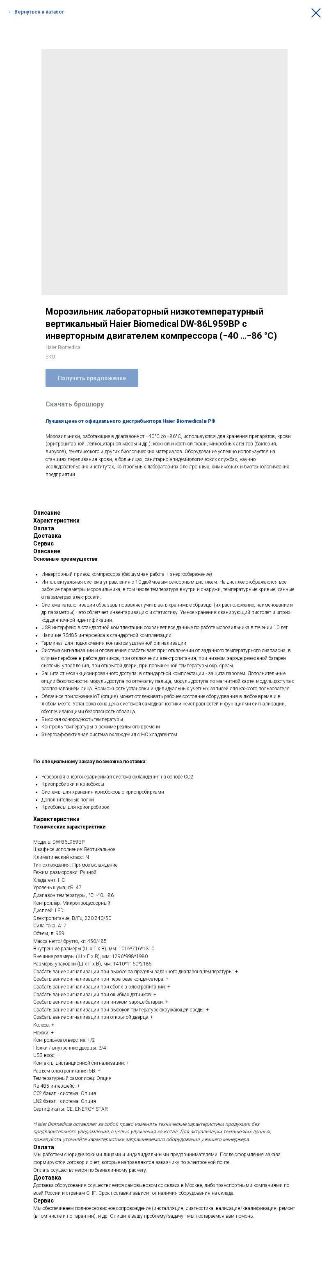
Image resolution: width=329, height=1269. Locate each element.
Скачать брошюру (75, 404)
